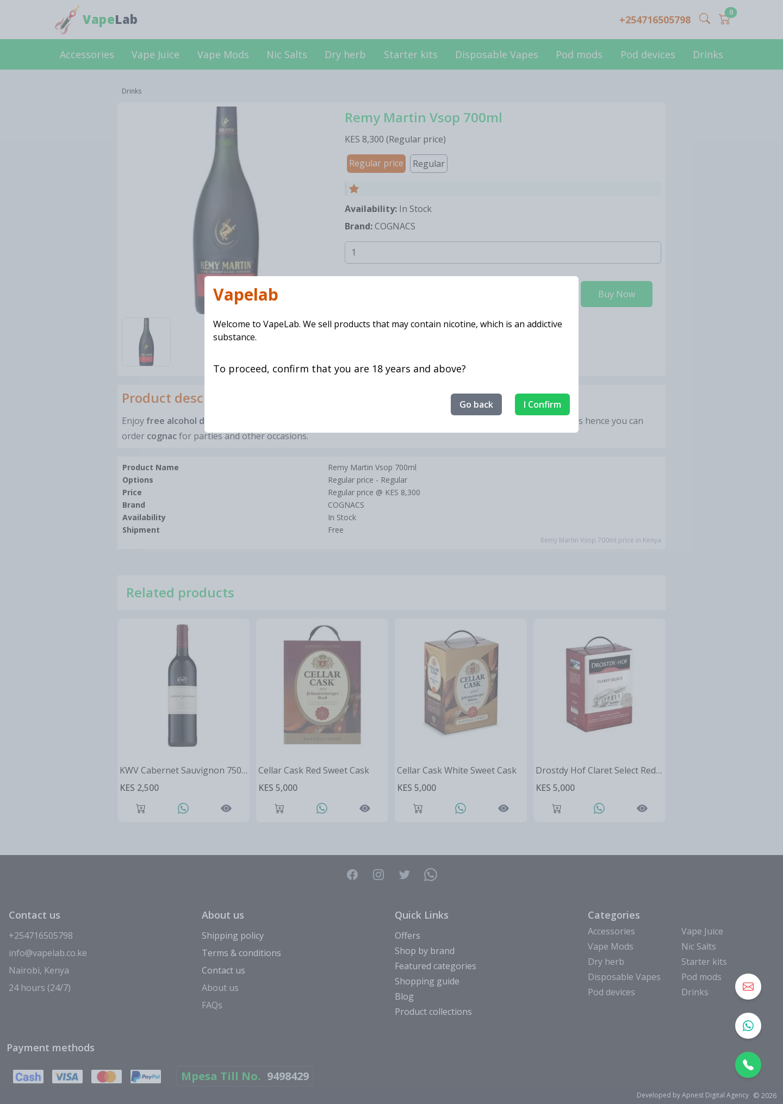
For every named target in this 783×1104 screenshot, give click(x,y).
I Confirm (542, 404)
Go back (476, 404)
